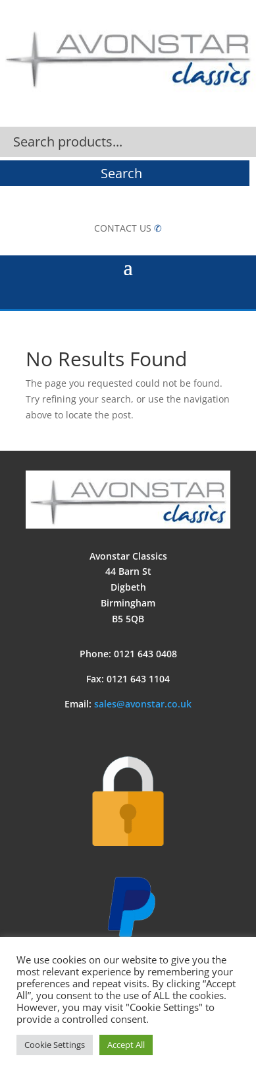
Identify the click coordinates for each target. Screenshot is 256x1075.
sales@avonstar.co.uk (143, 704)
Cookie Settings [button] (54, 1045)
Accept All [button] (126, 1045)
